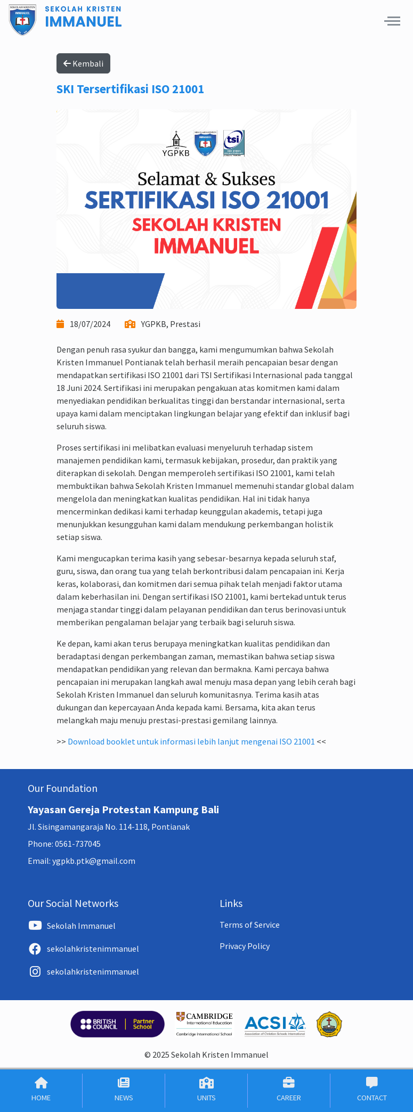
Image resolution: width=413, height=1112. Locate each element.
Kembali (83, 63)
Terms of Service (250, 924)
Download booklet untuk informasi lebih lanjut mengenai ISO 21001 (191, 741)
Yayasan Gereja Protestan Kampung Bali (123, 809)
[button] (392, 21)
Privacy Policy (245, 946)
